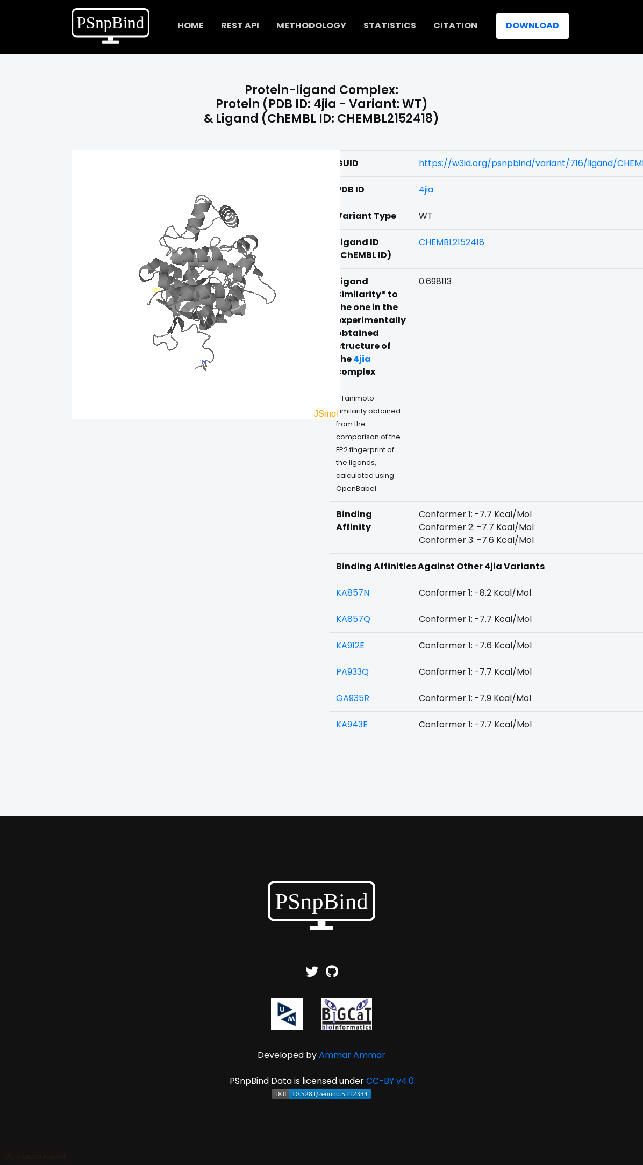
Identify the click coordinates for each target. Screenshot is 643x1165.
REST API (240, 25)
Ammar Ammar (352, 1055)
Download (532, 25)
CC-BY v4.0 (390, 1081)
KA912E (350, 645)
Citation (455, 25)
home (190, 25)
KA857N (352, 593)
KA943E (352, 724)
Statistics (389, 25)
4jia (426, 189)
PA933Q (352, 672)
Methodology (311, 25)
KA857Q (353, 619)
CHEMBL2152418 (451, 242)
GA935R (352, 698)
